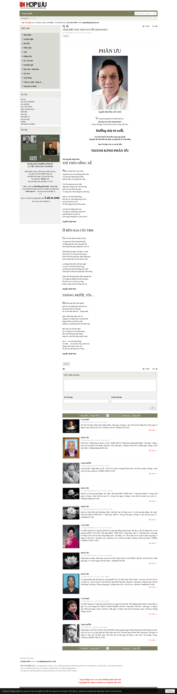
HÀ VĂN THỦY (26, 107)
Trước (147, 26)
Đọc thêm (152, 430)
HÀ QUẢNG (25, 104)
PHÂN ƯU (85, 438)
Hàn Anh (24, 114)
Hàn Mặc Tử (25, 117)
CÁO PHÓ (85, 420)
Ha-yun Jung (25, 119)
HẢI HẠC (24, 112)
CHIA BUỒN (86, 463)
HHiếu (23, 122)
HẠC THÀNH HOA (27, 109)
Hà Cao (23, 99)
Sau (153, 26)
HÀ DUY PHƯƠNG (28, 102)
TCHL (66, 36)
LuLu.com (54, 186)
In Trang (63, 368)
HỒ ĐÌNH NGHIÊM (28, 124)
